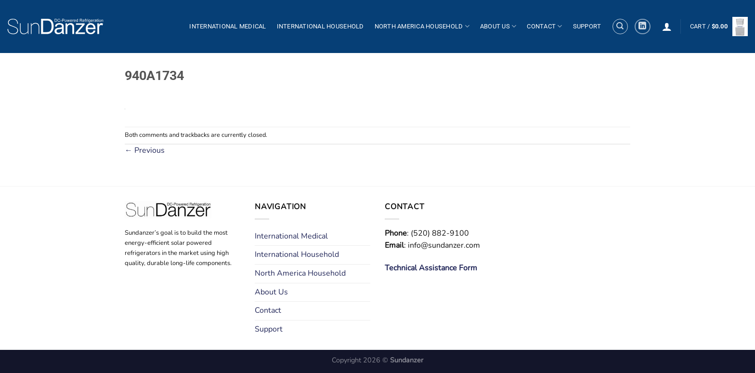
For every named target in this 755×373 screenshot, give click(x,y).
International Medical (227, 26)
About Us (498, 26)
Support (587, 26)
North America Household (422, 26)
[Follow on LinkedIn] (643, 27)
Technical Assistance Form (431, 268)
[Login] (667, 26)
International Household (320, 26)
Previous (145, 150)
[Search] (620, 26)
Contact (544, 26)
